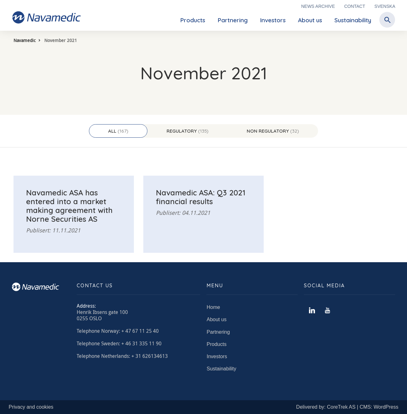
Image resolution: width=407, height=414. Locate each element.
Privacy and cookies (31, 407)
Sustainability (352, 20)
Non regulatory (273, 131)
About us (310, 20)
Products (192, 20)
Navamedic (25, 40)
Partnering (232, 20)
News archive (318, 6)
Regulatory (187, 131)
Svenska (384, 6)
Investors (273, 20)
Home (213, 307)
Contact (354, 6)
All (118, 131)
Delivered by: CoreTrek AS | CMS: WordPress (347, 407)
